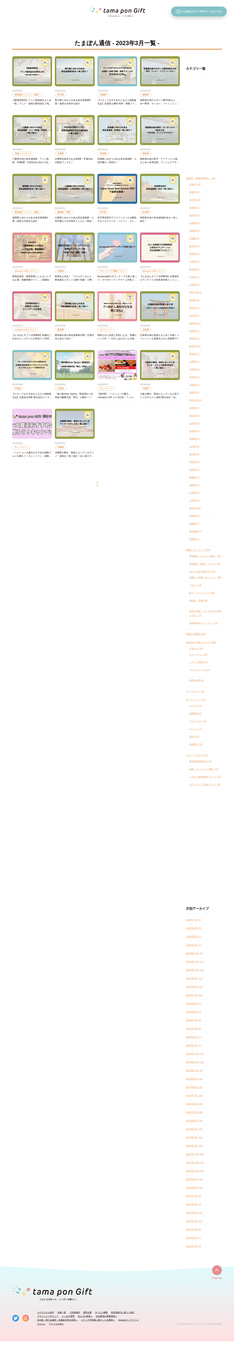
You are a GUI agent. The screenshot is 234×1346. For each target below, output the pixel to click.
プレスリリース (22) (199, 669)
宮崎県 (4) (194, 516)
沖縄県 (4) (194, 539)
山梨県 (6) (194, 284)
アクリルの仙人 (56, 1324)
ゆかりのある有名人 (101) (202, 571)
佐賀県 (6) (194, 492)
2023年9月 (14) (194, 1078)
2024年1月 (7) (193, 1045)
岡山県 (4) (194, 415)
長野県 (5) (194, 331)
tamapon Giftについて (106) (201, 642)
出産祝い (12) (196, 744)
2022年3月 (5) (193, 1229)
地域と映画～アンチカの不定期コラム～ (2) (205, 613)
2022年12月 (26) (195, 1154)
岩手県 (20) (195, 200)
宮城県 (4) (194, 207)
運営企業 (87, 1312)
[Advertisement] (204, 125)
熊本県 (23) (195, 508)
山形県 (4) (194, 223)
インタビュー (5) (195, 691)
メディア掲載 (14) (198, 662)
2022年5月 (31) (194, 1212)
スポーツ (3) (195, 585)
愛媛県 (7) (194, 477)
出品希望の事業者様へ (106, 1316)
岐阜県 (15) (195, 346)
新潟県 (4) (194, 300)
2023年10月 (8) (194, 1070)
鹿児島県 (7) (195, 531)
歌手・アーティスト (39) (202, 593)
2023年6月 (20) (194, 1103)
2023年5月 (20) (194, 1112)
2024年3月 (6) (193, 1028)
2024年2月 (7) (193, 1037)
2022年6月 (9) (193, 1204)
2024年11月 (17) (195, 961)
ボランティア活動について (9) (204, 784)
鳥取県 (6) (194, 431)
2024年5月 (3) (193, 1011)
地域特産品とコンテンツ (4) (203, 623)
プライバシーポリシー (47, 1316)
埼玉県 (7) (194, 277)
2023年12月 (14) (195, 1053)
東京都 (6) (194, 269)
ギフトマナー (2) (197, 721)
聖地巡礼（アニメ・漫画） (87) (205, 556)
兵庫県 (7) (194, 408)
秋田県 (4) (194, 215)
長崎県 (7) (194, 523)
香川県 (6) (194, 454)
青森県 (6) (194, 192)
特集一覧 (61, 1312)
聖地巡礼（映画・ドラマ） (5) (204, 563)
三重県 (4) (194, 361)
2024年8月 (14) (194, 986)
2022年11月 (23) (195, 1162)
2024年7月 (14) (194, 995)
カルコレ (41, 1324)
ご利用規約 (74, 1312)
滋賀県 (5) (194, 392)
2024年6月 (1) (193, 1003)
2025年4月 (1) (193, 928)
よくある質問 (68, 1316)
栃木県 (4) (194, 246)
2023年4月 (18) (194, 1120)
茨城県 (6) (194, 238)
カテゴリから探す (45, 1312)
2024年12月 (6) (194, 953)
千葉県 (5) (194, 261)
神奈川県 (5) (195, 292)
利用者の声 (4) (196, 680)
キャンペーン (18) (198, 654)
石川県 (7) (194, 315)
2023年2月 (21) (194, 1137)
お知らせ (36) (196, 648)
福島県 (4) (194, 230)
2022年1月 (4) (193, 1246)
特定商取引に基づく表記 (122, 1312)
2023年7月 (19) (194, 1095)
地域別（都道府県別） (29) (200, 178)
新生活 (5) (194, 736)
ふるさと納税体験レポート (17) (205, 776)
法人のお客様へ (85, 1316)
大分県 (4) (194, 500)
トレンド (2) (195, 729)
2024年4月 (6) (193, 1020)
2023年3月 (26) (194, 1129)
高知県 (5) (194, 469)
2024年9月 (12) (194, 978)
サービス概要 (101, 1312)
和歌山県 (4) (195, 400)
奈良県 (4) (194, 377)
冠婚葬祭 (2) (195, 713)
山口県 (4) (194, 446)
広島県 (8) (194, 423)
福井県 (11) (195, 323)
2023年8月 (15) (194, 1087)
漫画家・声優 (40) (198, 600)
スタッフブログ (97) (197, 755)
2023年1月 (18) (194, 1145)
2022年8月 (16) (194, 1187)
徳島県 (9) (194, 462)
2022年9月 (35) (194, 1179)
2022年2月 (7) (193, 1237)
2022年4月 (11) (194, 1221)
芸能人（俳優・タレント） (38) (205, 577)
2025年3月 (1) (193, 936)
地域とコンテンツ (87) (198, 550)
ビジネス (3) (195, 705)
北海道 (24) (195, 184)
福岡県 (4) (194, 485)
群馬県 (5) (194, 254)
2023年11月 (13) (195, 1062)
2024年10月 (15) (195, 970)
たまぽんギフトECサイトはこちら (199, 11)
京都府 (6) (194, 369)
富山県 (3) (194, 308)
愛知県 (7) (194, 354)
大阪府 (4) (194, 384)
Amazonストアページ (128, 1320)
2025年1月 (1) (193, 944)
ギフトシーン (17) (196, 699)
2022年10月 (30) (195, 1170)
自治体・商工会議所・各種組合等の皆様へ (57, 1320)
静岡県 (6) (194, 338)
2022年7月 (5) (193, 1196)
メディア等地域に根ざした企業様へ (98, 1320)
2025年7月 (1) (193, 919)
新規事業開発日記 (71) (200, 761)
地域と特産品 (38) (196, 634)
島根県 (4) (194, 438)
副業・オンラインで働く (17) (204, 769)
